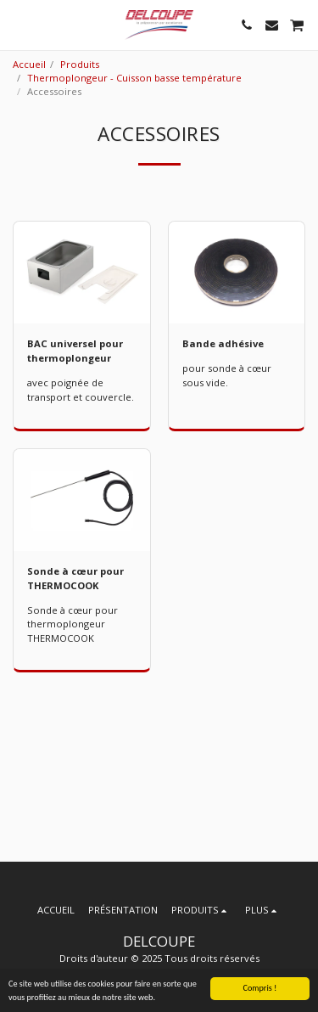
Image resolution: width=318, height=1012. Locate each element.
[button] (18, 24)
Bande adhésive (223, 343)
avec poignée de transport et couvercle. (80, 389)
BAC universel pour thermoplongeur (75, 350)
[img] (82, 272)
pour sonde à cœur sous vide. (226, 375)
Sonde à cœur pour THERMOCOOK (75, 578)
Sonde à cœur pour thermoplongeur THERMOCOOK (72, 624)
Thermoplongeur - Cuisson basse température (134, 77)
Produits (79, 64)
